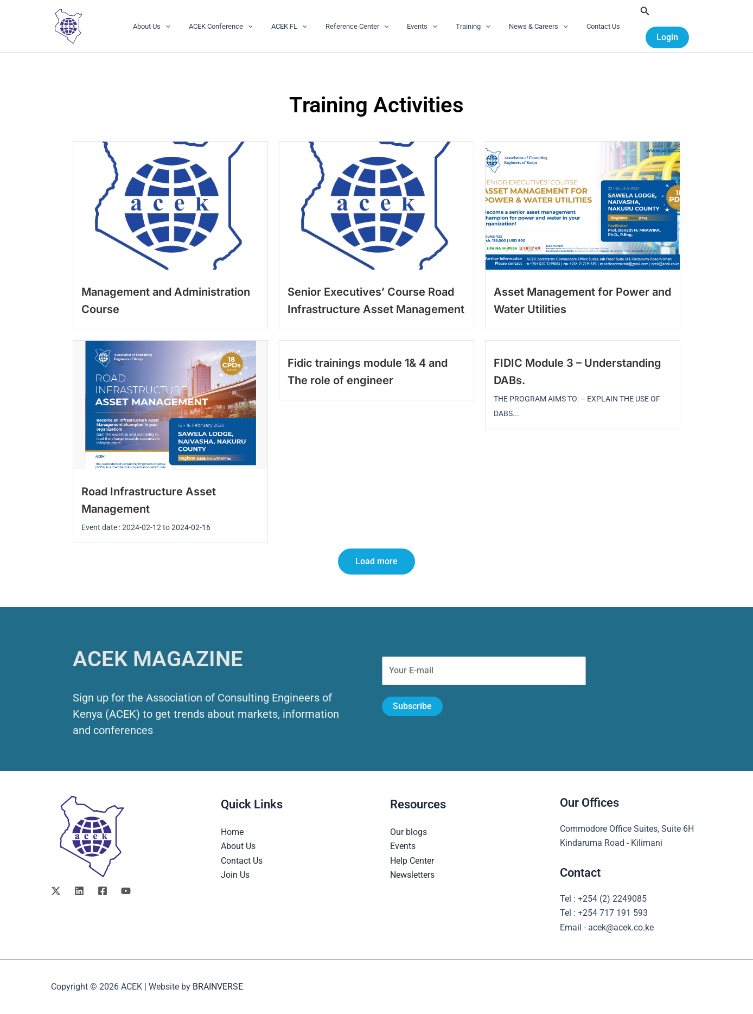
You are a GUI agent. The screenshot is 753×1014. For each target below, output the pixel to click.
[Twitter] (56, 891)
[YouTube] (126, 891)
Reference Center (359, 26)
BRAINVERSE (218, 986)
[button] (181, 26)
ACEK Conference (232, 26)
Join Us (235, 875)
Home (232, 832)
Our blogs (408, 832)
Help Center (412, 861)
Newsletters (412, 875)
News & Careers (527, 26)
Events (420, 26)
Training (466, 26)
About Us (167, 26)
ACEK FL (296, 26)
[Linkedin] (79, 891)
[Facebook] (102, 891)
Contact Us (588, 26)
